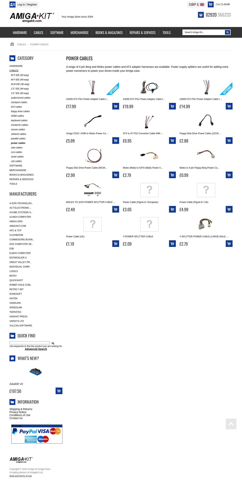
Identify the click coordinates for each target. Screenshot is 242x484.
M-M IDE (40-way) (19, 84)
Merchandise (17, 170)
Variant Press (18, 316)
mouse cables (17, 129)
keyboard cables (18, 120)
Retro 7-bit (16, 289)
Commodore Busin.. (21, 239)
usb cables (15, 161)
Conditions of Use (19, 415)
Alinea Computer (20, 217)
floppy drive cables (19, 111)
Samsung (15, 303)
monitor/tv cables (18, 125)
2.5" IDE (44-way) (19, 88)
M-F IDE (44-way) (19, 79)
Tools (13, 184)
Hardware (16, 66)
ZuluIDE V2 (16, 383)
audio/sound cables (19, 97)
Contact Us (15, 418)
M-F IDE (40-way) (19, 75)
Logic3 (13, 271)
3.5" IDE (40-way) (19, 93)
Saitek (13, 298)
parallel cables (17, 138)
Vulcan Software (20, 325)
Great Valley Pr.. (20, 262)
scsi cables (15, 152)
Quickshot (16, 280)
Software (15, 165)
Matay (13, 275)
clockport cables (18, 102)
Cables (21, 44)
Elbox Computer (20, 253)
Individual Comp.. (19, 266)
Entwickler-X (18, 257)
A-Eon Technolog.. (21, 203)
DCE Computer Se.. (21, 244)
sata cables (15, 147)
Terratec (15, 312)
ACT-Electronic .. (20, 208)
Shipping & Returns (20, 409)
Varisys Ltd (16, 321)
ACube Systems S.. (20, 212)
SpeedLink (15, 307)
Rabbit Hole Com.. (20, 285)
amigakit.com (17, 226)
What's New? (28, 358)
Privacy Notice (17, 412)
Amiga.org (15, 221)
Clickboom (16, 235)
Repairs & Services (21, 179)
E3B (11, 248)
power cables (17, 143)
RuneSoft (15, 294)
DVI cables (15, 107)
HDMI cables (16, 116)
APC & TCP (15, 230)
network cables (17, 134)
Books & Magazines (21, 174)
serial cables (16, 156)
